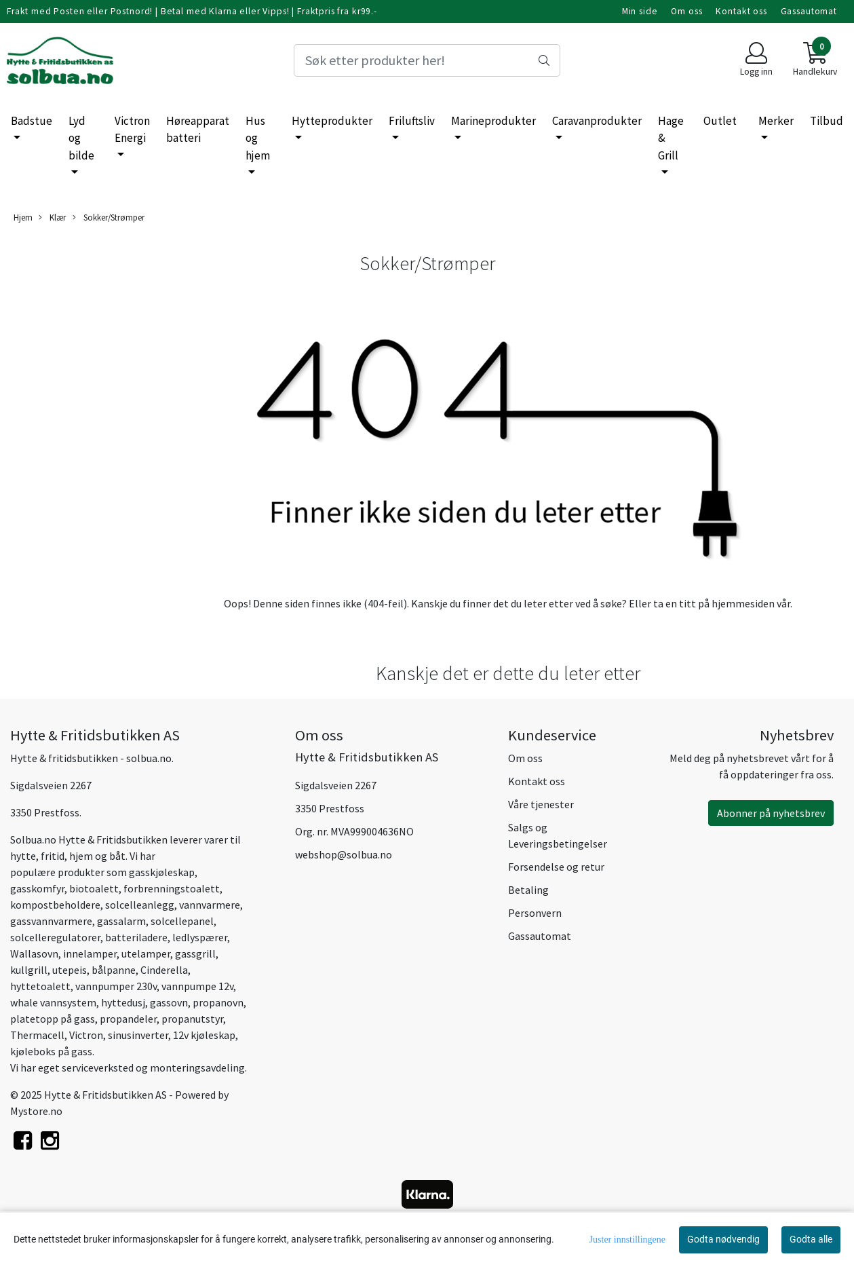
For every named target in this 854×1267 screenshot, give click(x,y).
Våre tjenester (541, 804)
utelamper (145, 953)
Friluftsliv (412, 120)
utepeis (69, 970)
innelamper (90, 953)
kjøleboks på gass (51, 1051)
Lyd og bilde (81, 138)
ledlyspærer (199, 937)
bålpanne (114, 970)
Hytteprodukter (332, 120)
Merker (776, 120)
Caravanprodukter (597, 120)
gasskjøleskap (162, 872)
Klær (52, 217)
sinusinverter (138, 1035)
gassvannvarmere (51, 921)
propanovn (218, 1002)
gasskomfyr (37, 888)
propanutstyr (192, 1018)
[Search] (427, 60)
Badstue (31, 120)
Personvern (535, 913)
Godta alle (811, 1239)
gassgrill (195, 953)
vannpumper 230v (115, 986)
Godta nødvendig (723, 1239)
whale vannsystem (53, 1002)
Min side (640, 11)
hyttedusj (123, 1002)
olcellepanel (184, 921)
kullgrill (28, 970)
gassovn (169, 1002)
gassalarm (121, 921)
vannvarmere (209, 904)
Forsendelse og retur (556, 866)
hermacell (40, 1035)
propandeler (128, 1018)
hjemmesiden (743, 603)
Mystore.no (36, 1111)
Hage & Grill (671, 138)
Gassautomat (809, 11)
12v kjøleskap (204, 1035)
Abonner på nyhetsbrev (771, 813)
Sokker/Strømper (108, 217)
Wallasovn (34, 953)
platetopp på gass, (54, 1018)
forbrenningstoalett (171, 888)
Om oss (686, 11)
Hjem (23, 217)
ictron (89, 1035)
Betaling (528, 889)
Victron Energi (132, 129)
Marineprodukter (493, 120)
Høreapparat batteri (197, 129)
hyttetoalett (40, 986)
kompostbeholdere (55, 904)
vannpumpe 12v (197, 986)
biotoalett (94, 888)
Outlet (720, 120)
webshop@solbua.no (343, 854)
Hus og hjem (258, 138)
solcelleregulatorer (55, 937)
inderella (167, 970)
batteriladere (136, 937)
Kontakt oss (741, 11)
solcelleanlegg (139, 904)
